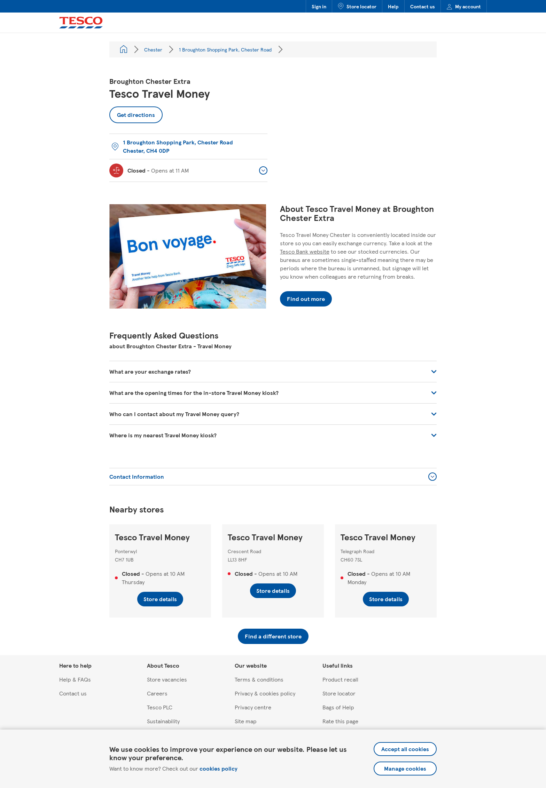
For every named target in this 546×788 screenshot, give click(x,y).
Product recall (340, 679)
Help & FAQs (75, 679)
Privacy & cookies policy (265, 693)
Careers (157, 693)
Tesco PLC (159, 707)
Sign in (319, 6)
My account (463, 6)
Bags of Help (338, 707)
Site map (246, 721)
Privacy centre (253, 707)
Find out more (306, 299)
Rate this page (340, 721)
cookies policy (218, 768)
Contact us (422, 6)
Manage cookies (405, 768)
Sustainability (163, 721)
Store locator (357, 6)
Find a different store (273, 636)
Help (393, 6)
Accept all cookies (405, 749)
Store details (160, 599)
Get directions (132, 112)
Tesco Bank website (304, 251)
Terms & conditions (259, 679)
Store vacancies (167, 679)
